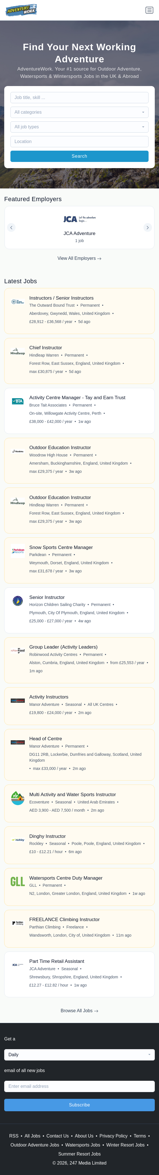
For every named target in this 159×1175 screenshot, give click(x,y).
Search (79, 156)
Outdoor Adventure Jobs (34, 1145)
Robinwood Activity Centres (53, 654)
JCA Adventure (42, 969)
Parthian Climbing (45, 927)
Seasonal (73, 704)
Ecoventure (39, 802)
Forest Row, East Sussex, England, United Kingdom (74, 363)
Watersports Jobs (82, 1145)
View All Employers (79, 258)
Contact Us (58, 1136)
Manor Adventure (44, 704)
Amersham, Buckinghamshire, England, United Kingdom (78, 463)
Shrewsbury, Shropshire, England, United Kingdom (73, 977)
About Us (84, 1136)
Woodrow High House (48, 455)
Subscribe (79, 1104)
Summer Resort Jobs (79, 1154)
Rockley (36, 843)
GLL (33, 885)
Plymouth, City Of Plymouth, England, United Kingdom (77, 612)
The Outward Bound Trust (51, 305)
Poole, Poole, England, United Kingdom (106, 843)
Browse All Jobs (79, 1010)
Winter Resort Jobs (125, 1145)
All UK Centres (101, 704)
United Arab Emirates (96, 802)
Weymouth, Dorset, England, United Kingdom (69, 563)
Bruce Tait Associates (48, 405)
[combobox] (79, 112)
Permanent (90, 305)
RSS (14, 1136)
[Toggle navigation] (149, 10)
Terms (140, 1136)
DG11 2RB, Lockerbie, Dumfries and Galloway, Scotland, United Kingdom (85, 757)
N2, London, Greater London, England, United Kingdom (78, 893)
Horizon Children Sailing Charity (57, 604)
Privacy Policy (114, 1136)
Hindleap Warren (44, 355)
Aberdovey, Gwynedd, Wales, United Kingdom (69, 313)
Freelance (75, 927)
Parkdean (37, 554)
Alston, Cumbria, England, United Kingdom (66, 662)
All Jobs (32, 1136)
